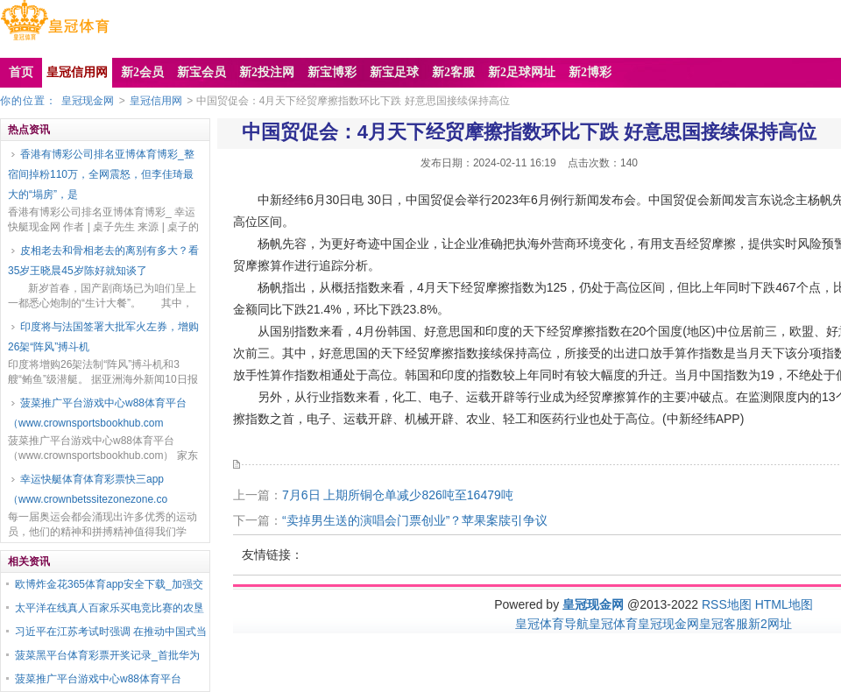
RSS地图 (727, 604)
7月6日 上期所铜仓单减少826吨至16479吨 (397, 495)
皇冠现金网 (87, 101)
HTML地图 (784, 604)
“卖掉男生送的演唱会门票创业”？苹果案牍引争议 (415, 520)
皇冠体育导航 (552, 624)
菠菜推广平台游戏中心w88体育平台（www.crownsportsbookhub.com (97, 413)
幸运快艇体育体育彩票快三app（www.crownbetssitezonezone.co (87, 489)
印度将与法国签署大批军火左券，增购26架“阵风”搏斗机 (103, 337)
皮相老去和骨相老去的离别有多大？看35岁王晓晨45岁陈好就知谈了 (103, 260)
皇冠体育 (613, 624)
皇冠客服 (723, 624)
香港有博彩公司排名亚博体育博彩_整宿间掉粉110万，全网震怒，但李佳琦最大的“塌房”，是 (101, 174)
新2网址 (770, 624)
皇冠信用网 (156, 101)
